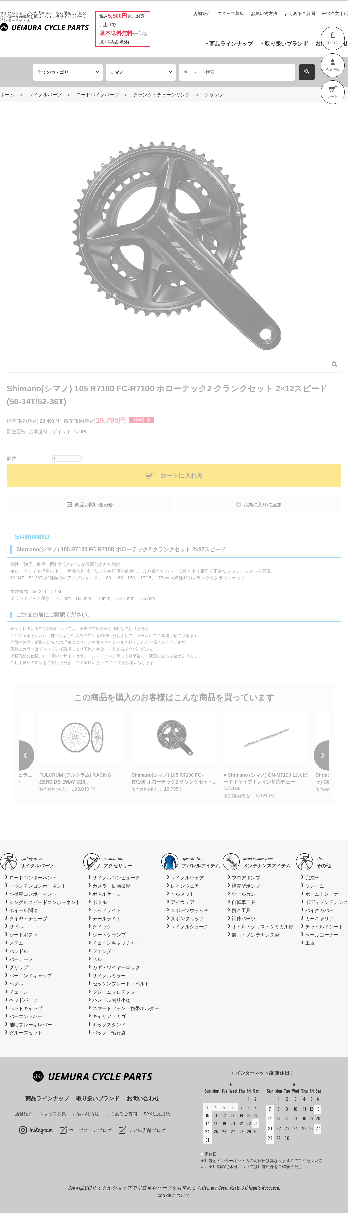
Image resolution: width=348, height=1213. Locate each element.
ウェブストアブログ (90, 1130)
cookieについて (174, 1195)
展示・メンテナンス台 (255, 934)
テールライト (106, 918)
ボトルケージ (106, 894)
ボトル (99, 902)
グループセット (25, 1032)
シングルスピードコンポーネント (45, 902)
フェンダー (104, 951)
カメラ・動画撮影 (111, 885)
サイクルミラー (109, 975)
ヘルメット (182, 894)
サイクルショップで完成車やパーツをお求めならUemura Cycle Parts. (167, 1187)
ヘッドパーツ (23, 1000)
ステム (16, 943)
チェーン (18, 992)
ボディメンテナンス (326, 902)
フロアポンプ (246, 877)
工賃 (310, 943)
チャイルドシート (324, 926)
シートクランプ (109, 934)
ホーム (7, 94)
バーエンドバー (25, 1016)
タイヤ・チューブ (28, 918)
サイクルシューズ (190, 926)
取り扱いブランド (286, 44)
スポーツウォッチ (190, 910)
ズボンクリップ (187, 918)
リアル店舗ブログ (147, 1130)
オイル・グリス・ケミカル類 (263, 926)
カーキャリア (319, 918)
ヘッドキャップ (25, 1008)
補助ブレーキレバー (30, 1024)
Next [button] (312, 756)
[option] (174, 752)
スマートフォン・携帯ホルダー (125, 1008)
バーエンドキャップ (30, 975)
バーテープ (21, 959)
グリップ (18, 967)
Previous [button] (36, 756)
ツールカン (244, 894)
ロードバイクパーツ (97, 94)
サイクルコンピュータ (116, 877)
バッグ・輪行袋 (109, 1032)
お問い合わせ (143, 1098)
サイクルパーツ (45, 94)
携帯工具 (241, 910)
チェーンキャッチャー (116, 943)
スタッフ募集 (231, 13)
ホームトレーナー (324, 894)
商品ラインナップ (231, 44)
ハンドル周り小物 (111, 1000)
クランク (214, 94)
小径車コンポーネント (33, 894)
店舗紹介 (202, 13)
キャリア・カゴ (109, 1016)
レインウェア (185, 885)
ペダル (16, 983)
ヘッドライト (106, 910)
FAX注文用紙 (335, 13)
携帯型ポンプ (246, 885)
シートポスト (23, 934)
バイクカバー (319, 910)
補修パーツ (244, 918)
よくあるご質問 (299, 13)
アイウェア (182, 902)
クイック (101, 926)
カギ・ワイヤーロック (116, 967)
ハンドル (18, 951)
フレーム (314, 885)
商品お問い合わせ (94, 504)
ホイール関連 (23, 910)
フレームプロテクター (116, 992)
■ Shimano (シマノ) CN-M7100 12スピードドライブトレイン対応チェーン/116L (265, 781)
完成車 (312, 877)
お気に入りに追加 (262, 504)
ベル (97, 959)
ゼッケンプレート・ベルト (121, 983)
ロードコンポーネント (33, 877)
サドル (16, 926)
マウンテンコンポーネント (37, 885)
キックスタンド (109, 1024)
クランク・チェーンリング (161, 94)
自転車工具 (244, 902)
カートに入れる (181, 475)
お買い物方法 (264, 13)
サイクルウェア (187, 877)
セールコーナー (321, 934)
